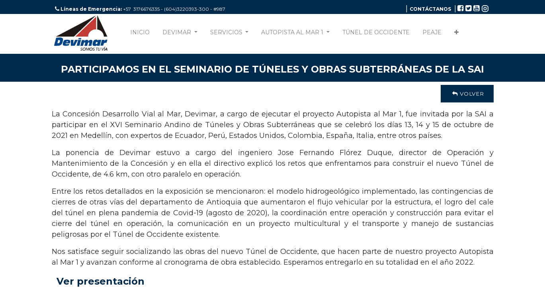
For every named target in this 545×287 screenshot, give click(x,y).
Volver (467, 93)
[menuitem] (140, 34)
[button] (456, 34)
